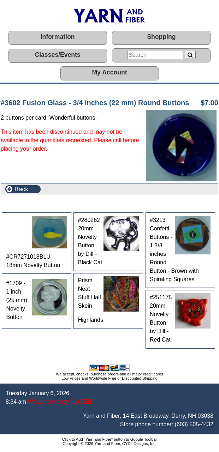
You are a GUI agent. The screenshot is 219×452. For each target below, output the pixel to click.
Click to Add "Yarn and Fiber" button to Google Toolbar (109, 439)
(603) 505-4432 (194, 424)
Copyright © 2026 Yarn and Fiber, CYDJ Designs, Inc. (109, 443)
